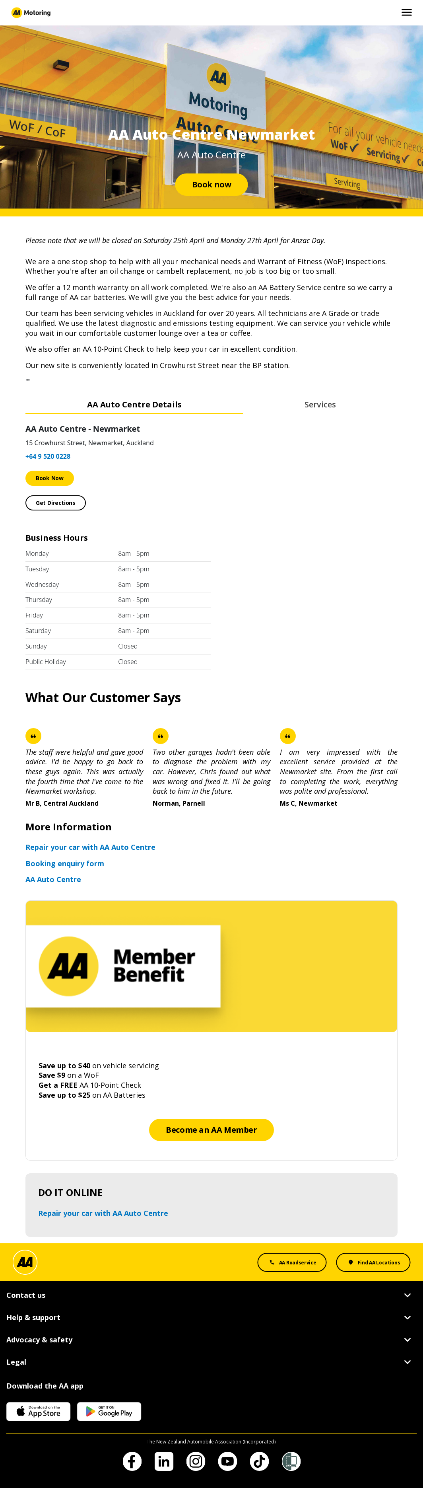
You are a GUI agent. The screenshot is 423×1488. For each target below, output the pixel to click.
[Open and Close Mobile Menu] (406, 13)
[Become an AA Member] (211, 1130)
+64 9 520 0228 (47, 456)
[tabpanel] (211, 545)
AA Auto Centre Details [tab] (134, 404)
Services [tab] (320, 404)
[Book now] (211, 184)
